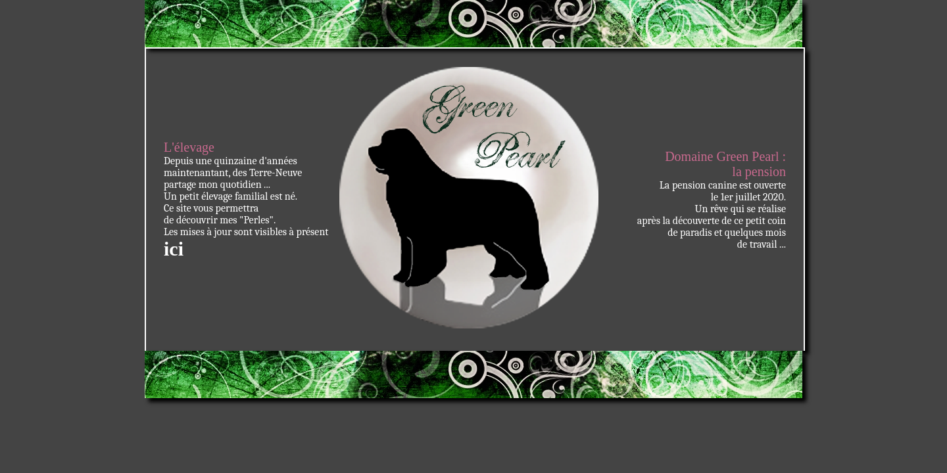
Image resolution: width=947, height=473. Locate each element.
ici (173, 248)
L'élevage (189, 147)
